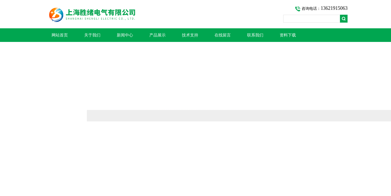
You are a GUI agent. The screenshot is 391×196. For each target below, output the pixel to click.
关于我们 (92, 35)
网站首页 (60, 35)
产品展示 (157, 35)
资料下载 (288, 35)
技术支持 (190, 35)
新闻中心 (125, 35)
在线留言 (223, 35)
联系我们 (255, 35)
